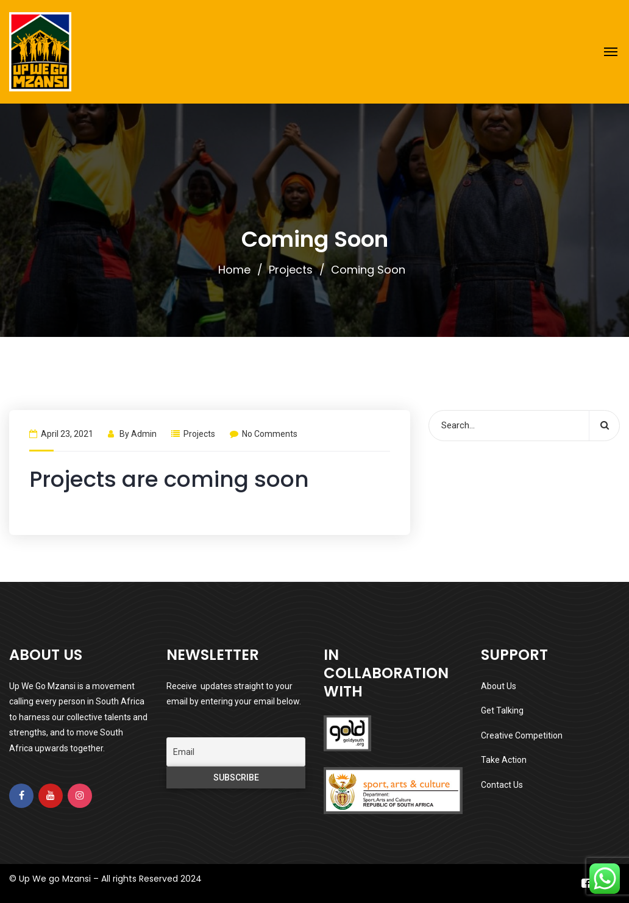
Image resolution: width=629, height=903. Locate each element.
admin (144, 434)
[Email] (235, 752)
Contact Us (502, 785)
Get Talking (502, 710)
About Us (498, 686)
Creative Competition (522, 735)
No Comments (263, 434)
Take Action (504, 760)
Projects (291, 269)
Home (234, 269)
